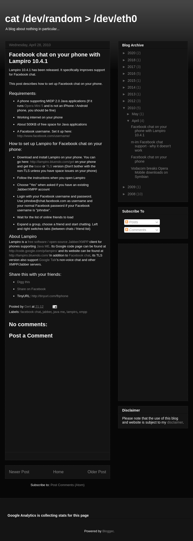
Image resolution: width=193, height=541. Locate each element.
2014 (132, 87)
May (135, 114)
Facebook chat (79, 255)
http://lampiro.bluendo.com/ (29, 255)
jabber (47, 312)
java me (59, 312)
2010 (132, 108)
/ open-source (56, 242)
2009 (132, 187)
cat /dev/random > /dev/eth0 (71, 18)
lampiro (72, 312)
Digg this (23, 282)
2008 (132, 194)
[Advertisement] (142, 321)
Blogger (107, 531)
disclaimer (175, 422)
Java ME (43, 246)
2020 (132, 53)
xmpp (83, 312)
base (37, 166)
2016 (132, 74)
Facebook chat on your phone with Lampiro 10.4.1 (149, 131)
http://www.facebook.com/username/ (43, 136)
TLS (49, 166)
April (136, 121)
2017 (132, 67)
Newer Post (19, 472)
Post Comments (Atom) (67, 485)
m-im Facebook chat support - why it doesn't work (151, 146)
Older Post (96, 472)
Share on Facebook (31, 289)
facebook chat (30, 312)
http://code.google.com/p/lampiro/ (33, 251)
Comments (135, 230)
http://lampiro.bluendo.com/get (52, 162)
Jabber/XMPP (78, 242)
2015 (132, 81)
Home (58, 472)
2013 (132, 94)
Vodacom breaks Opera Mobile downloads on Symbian (149, 172)
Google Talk (47, 260)
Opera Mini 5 (33, 106)
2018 (132, 60)
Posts (131, 222)
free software (37, 242)
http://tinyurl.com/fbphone (50, 296)
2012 (132, 101)
